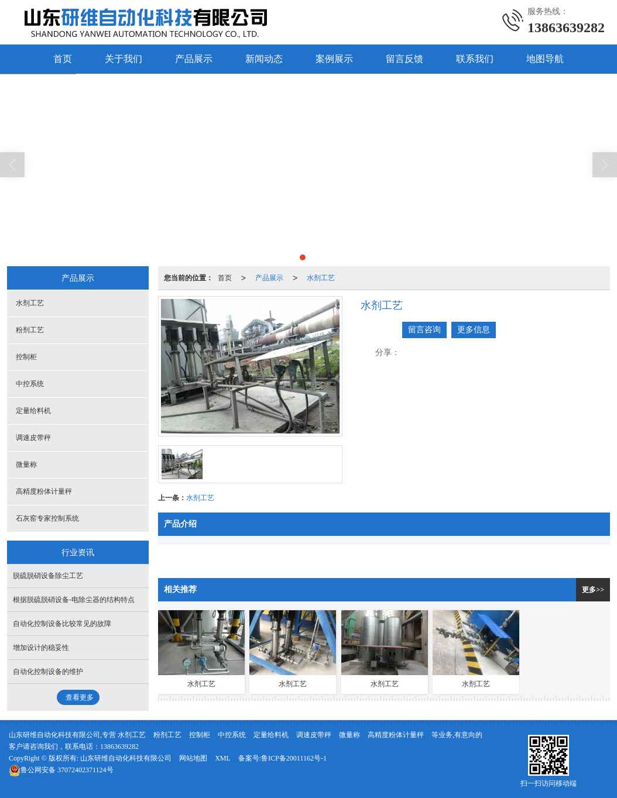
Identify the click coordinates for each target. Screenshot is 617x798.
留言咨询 (424, 329)
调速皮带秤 (33, 438)
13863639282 (119, 746)
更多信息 (473, 329)
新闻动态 (264, 59)
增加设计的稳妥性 (41, 648)
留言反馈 (404, 59)
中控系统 (30, 384)
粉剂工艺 (30, 330)
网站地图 (193, 758)
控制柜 (26, 357)
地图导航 (545, 59)
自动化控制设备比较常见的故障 (62, 624)
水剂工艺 (321, 278)
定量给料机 (33, 411)
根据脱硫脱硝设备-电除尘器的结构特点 (74, 600)
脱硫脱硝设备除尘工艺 (48, 576)
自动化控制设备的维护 (48, 672)
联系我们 (474, 59)
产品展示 (193, 59)
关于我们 (123, 59)
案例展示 (334, 59)
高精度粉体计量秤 (44, 491)
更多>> (593, 590)
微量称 (26, 464)
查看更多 (80, 697)
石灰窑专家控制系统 (47, 518)
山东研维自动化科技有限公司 (126, 758)
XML (223, 758)
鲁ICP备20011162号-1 (294, 758)
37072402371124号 (61, 770)
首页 (62, 59)
